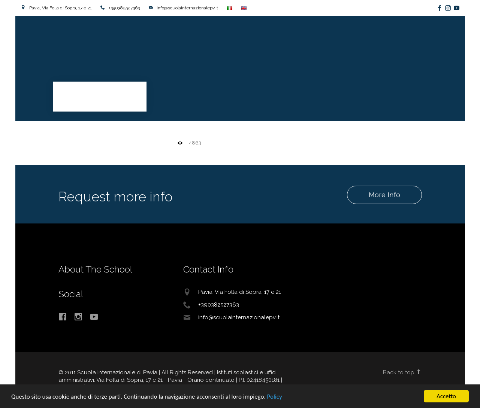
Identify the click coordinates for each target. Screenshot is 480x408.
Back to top (402, 372)
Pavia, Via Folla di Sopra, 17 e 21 (60, 7)
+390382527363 (124, 7)
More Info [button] (384, 195)
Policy (274, 397)
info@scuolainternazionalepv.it (187, 7)
